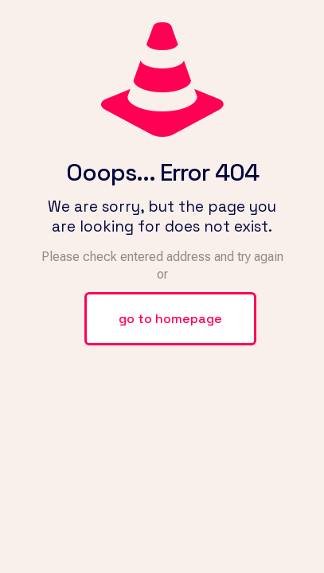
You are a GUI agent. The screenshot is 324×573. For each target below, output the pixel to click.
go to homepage (170, 318)
